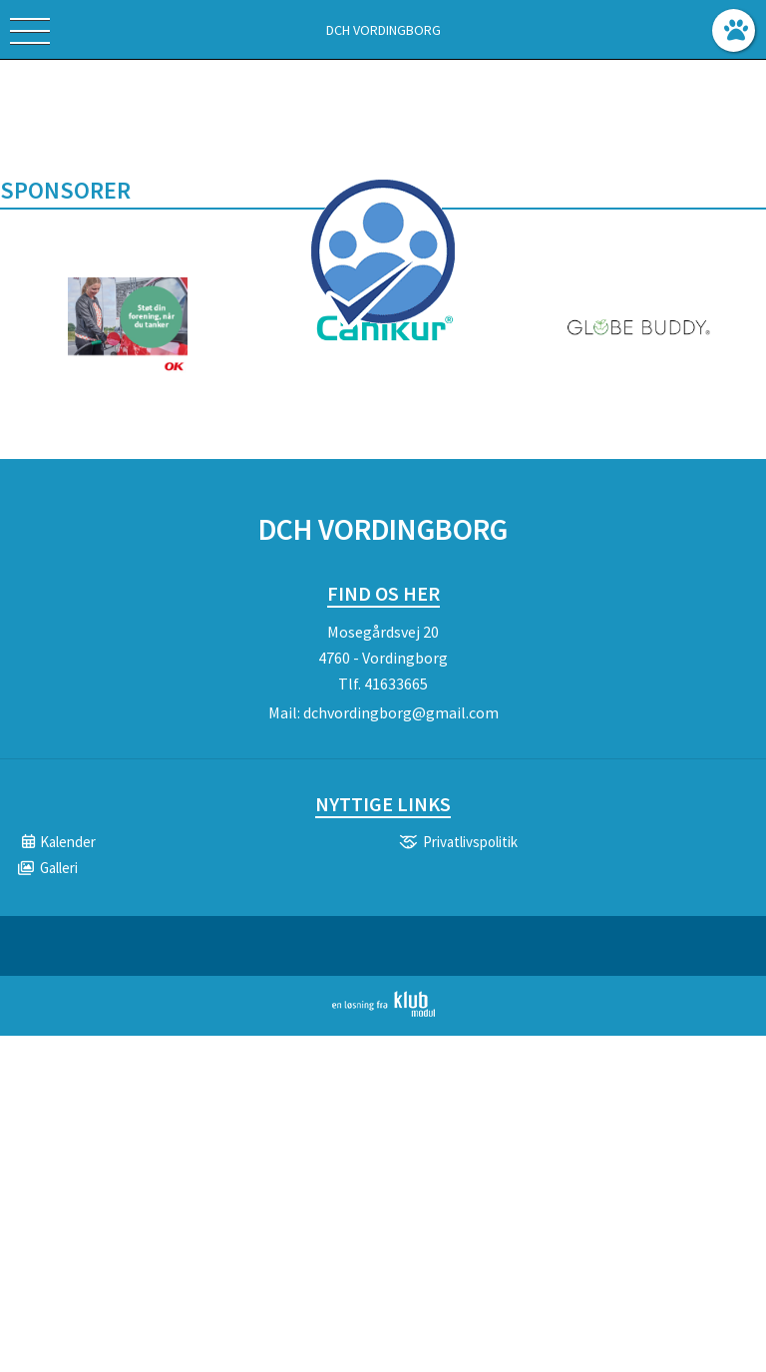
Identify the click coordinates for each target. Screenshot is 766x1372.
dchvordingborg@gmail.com (401, 712)
